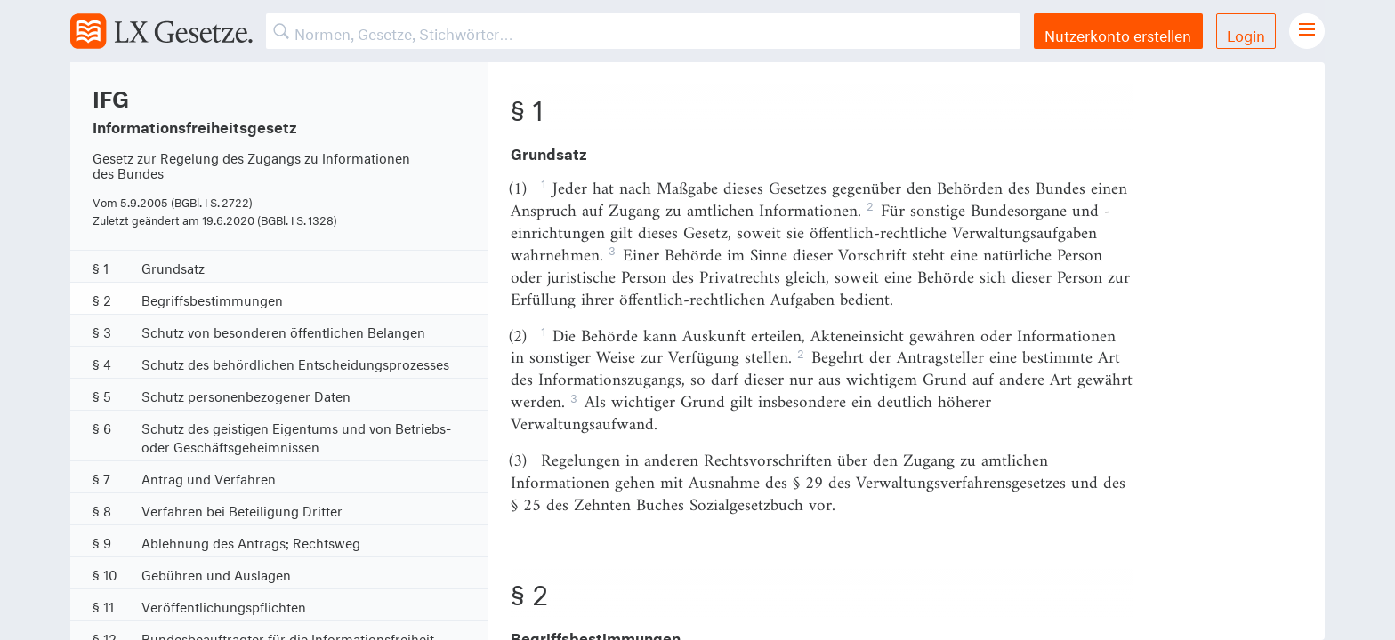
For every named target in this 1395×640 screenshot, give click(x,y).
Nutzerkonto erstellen (1117, 33)
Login (1246, 33)
